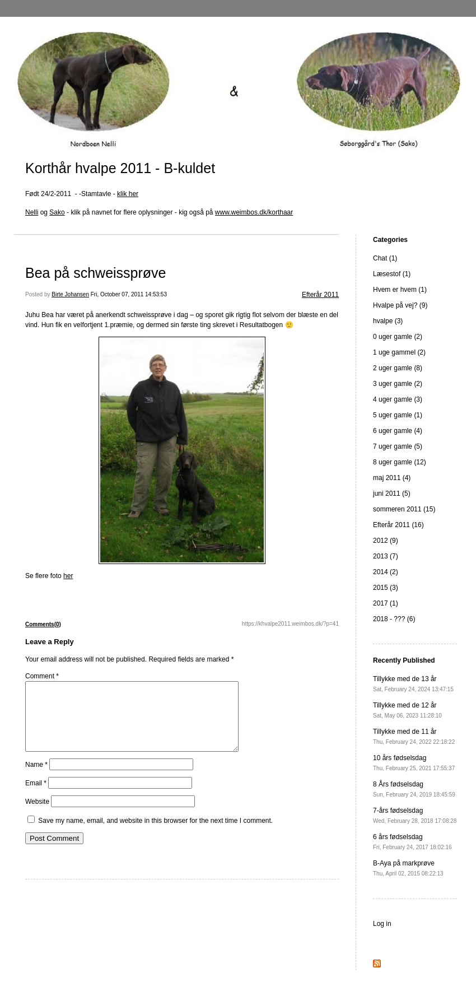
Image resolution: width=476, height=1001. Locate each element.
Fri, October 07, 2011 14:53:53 (129, 294)
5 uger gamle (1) (397, 415)
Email (35, 796)
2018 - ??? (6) (394, 619)
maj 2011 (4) (391, 478)
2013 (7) (385, 556)
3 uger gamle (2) (397, 384)
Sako (56, 212)
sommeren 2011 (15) (404, 509)
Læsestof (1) (391, 274)
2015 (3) (385, 588)
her (68, 576)
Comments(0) (43, 624)
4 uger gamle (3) (397, 399)
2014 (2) (385, 572)
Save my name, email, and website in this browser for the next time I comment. (155, 834)
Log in (382, 924)
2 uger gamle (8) (397, 368)
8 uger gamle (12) (399, 462)
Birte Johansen (70, 294)
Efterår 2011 (320, 295)
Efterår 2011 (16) (398, 525)
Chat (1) (385, 258)
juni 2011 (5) (391, 493)
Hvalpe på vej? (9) (400, 305)
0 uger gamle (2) (397, 337)
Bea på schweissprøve (95, 273)
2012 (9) (385, 540)
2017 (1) (385, 603)
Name (36, 778)
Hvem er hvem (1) (400, 290)
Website (37, 815)
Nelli (31, 212)
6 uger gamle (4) (397, 431)
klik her (127, 194)
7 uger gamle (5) (397, 446)
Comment (42, 676)
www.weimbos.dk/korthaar (254, 212)
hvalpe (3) (388, 321)
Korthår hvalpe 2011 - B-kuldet (120, 168)
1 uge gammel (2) (399, 352)
